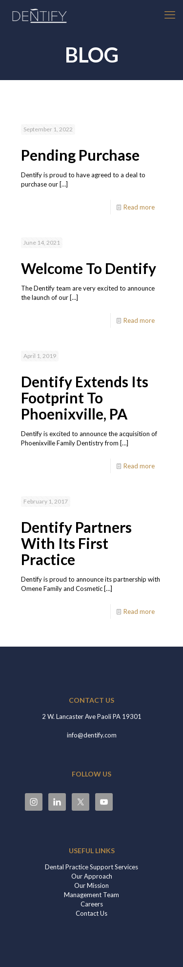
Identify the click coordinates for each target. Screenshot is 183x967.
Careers (92, 904)
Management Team (91, 895)
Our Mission (91, 885)
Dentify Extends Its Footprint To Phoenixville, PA (84, 397)
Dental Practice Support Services (91, 867)
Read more (139, 207)
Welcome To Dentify (88, 268)
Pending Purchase (80, 155)
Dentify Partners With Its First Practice (76, 543)
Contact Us (91, 913)
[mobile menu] (170, 14)
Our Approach (91, 876)
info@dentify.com (92, 735)
